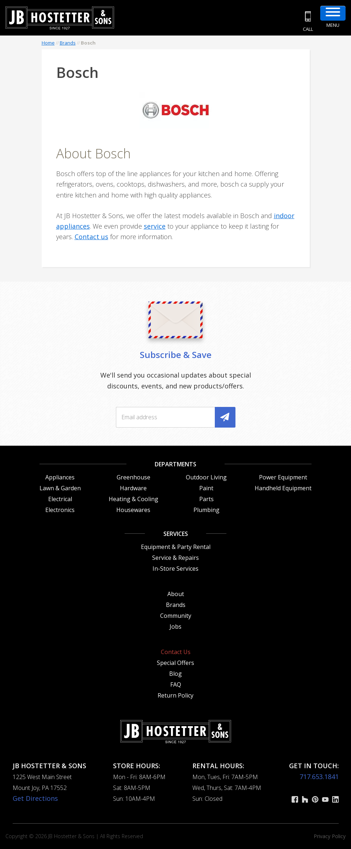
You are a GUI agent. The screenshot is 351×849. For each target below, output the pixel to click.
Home (48, 42)
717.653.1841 (319, 776)
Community (175, 616)
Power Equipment (283, 477)
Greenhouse (133, 477)
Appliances (60, 477)
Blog (175, 674)
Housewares (133, 510)
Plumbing (206, 510)
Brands (68, 42)
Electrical (60, 499)
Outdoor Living (206, 477)
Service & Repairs (175, 558)
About (175, 594)
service (155, 226)
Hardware (133, 488)
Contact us (91, 236)
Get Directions (35, 798)
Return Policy (175, 695)
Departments (175, 464)
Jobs (175, 626)
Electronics (60, 510)
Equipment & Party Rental (175, 547)
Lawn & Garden (60, 488)
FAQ (175, 684)
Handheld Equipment (283, 488)
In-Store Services (175, 569)
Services (175, 534)
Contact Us (176, 652)
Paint (206, 488)
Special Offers (175, 663)
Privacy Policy (330, 836)
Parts (206, 499)
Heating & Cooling (133, 499)
